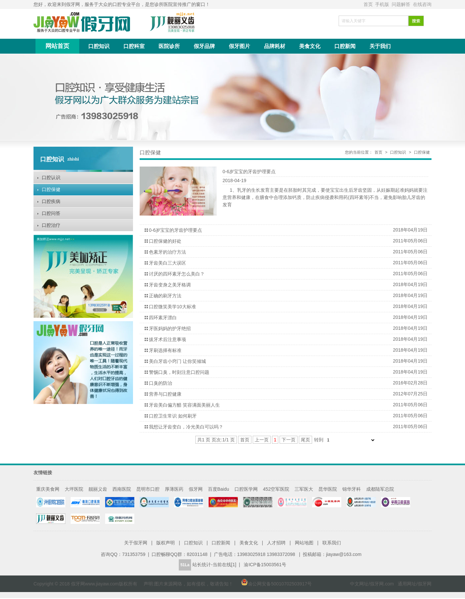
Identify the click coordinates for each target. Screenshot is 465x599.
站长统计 (201, 564)
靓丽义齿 (98, 489)
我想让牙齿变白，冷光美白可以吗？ (186, 426)
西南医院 (121, 489)
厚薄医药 (174, 489)
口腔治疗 (51, 225)
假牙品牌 (204, 46)
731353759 (133, 554)
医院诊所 (169, 46)
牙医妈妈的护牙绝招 (170, 328)
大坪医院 (74, 489)
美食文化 (309, 46)
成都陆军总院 (380, 489)
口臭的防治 (160, 383)
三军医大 (304, 489)
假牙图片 (239, 46)
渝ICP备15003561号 (265, 564)
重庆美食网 (47, 489)
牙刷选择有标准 (165, 350)
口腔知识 (98, 46)
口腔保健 (51, 189)
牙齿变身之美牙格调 (170, 284)
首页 (369, 4)
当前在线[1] (224, 564)
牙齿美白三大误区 (167, 263)
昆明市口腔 (148, 489)
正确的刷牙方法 (165, 295)
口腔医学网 (246, 489)
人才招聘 (276, 542)
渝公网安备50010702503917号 (273, 583)
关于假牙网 (135, 542)
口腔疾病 (51, 201)
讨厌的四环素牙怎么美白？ (177, 273)
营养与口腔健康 (165, 394)
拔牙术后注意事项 (167, 339)
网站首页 (57, 46)
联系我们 (331, 542)
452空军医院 (276, 489)
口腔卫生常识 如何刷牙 (173, 416)
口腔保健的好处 (165, 241)
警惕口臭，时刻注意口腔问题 (179, 372)
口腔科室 (134, 46)
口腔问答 (51, 213)
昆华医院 (327, 489)
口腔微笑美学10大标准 (172, 306)
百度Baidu (218, 489)
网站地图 (304, 542)
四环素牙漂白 (163, 317)
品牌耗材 (274, 46)
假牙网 (196, 489)
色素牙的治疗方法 (167, 252)
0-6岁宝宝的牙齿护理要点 (249, 171)
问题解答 (402, 4)
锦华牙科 (351, 489)
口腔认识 (51, 177)
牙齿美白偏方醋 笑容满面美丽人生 (184, 405)
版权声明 (165, 542)
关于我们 (380, 46)
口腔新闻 (345, 46)
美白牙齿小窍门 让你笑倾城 (177, 361)
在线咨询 (422, 4)
